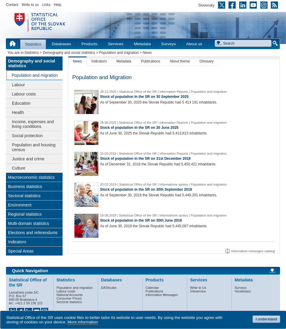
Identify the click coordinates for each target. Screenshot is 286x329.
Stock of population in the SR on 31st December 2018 (145, 158)
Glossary (207, 61)
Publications (150, 61)
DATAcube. (109, 287)
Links (46, 5)
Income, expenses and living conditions (33, 124)
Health (18, 112)
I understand (266, 319)
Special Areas (21, 251)
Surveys (168, 44)
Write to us (30, 5)
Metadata (142, 44)
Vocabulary (243, 291)
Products (89, 44)
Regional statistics (25, 214)
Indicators (17, 241)
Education (21, 103)
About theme (180, 61)
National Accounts (70, 295)
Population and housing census (33, 147)
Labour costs (24, 94)
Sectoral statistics (24, 195)
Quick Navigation (30, 270)
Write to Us (198, 287)
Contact (12, 5)
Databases (61, 44)
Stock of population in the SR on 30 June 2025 (139, 128)
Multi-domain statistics (28, 223)
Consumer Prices (69, 298)
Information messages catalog (253, 251)
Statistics (33, 44)
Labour (18, 84)
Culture (18, 168)
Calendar (152, 287)
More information (83, 322)
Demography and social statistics (69, 53)
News (77, 61)
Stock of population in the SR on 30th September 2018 (146, 189)
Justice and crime (28, 158)
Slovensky (206, 5)
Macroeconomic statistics (31, 177)
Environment (20, 205)
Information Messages (162, 295)
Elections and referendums (33, 232)
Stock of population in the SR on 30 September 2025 (144, 97)
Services (115, 44)
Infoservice (198, 291)
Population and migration (119, 53)
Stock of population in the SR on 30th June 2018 (141, 220)
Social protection (27, 135)
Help (57, 5)
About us (194, 44)
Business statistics (25, 186)
